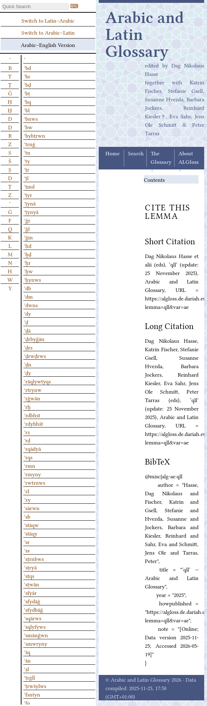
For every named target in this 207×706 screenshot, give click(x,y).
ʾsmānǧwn (36, 635)
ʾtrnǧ (29, 144)
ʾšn (27, 660)
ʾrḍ (27, 440)
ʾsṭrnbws (34, 558)
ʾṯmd (29, 186)
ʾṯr (26, 169)
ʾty (27, 160)
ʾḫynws (32, 279)
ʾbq (27, 101)
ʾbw (28, 127)
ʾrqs (28, 457)
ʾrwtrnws (34, 482)
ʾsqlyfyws (34, 626)
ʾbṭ (27, 93)
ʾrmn (29, 465)
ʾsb (27, 516)
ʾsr (27, 541)
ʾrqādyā (32, 448)
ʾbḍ (27, 84)
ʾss (27, 550)
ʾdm (28, 296)
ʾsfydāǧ (32, 601)
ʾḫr (27, 262)
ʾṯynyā (31, 211)
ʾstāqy (30, 533)
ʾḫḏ (27, 254)
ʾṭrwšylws (35, 685)
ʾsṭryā (30, 567)
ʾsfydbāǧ (33, 609)
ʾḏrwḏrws (35, 355)
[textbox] (35, 6)
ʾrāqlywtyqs (37, 381)
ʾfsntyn (32, 694)
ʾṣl (26, 668)
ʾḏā (27, 330)
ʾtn (27, 152)
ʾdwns (31, 305)
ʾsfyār (30, 592)
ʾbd (27, 67)
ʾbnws (31, 118)
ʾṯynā (30, 203)
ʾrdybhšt (33, 423)
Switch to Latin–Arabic (48, 20)
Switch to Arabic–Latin (48, 32)
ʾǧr (27, 220)
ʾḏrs (28, 347)
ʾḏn (27, 364)
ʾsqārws (32, 618)
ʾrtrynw (33, 389)
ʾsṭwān (31, 584)
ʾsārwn (31, 507)
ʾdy (27, 313)
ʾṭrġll (29, 677)
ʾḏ (26, 321)
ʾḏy (27, 372)
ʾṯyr (28, 194)
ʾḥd (27, 245)
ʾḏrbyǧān (34, 338)
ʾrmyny (32, 474)
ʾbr (27, 76)
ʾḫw (28, 271)
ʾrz (27, 432)
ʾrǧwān (32, 398)
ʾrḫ (27, 406)
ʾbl (27, 110)
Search (136, 153)
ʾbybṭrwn (34, 135)
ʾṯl (26, 177)
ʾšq (27, 652)
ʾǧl (27, 228)
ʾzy (27, 499)
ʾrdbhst (32, 415)
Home (112, 153)
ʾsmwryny (35, 643)
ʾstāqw (31, 524)
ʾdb (27, 288)
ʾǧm (28, 237)
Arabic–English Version (48, 44)
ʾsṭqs (29, 575)
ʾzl (26, 491)
